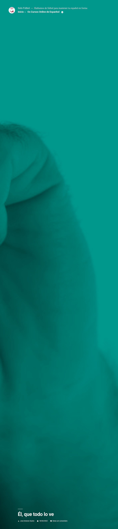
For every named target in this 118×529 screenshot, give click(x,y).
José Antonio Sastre (27, 521)
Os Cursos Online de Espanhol (43, 11)
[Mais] (62, 12)
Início (21, 11)
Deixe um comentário (60, 521)
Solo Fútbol (24, 8)
